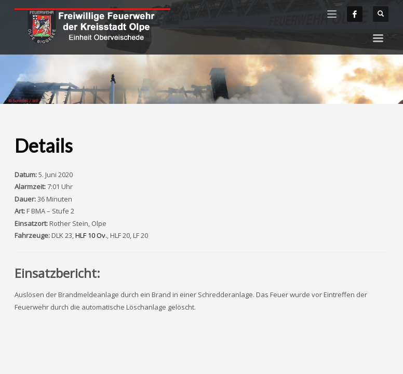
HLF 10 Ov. (91, 235)
